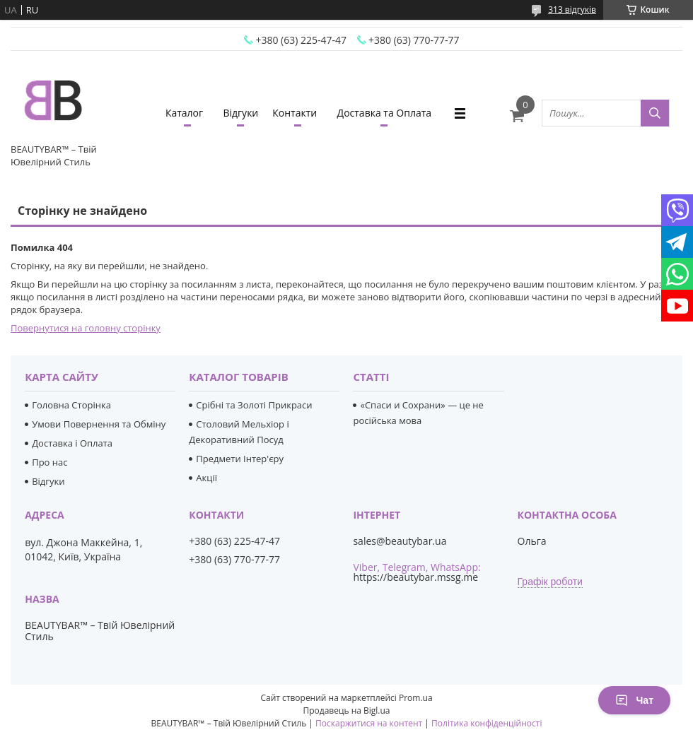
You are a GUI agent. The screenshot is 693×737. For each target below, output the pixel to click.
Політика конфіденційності (486, 723)
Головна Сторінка (71, 405)
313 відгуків (572, 10)
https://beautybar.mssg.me (415, 577)
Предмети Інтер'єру (240, 458)
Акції (206, 477)
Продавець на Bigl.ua (346, 710)
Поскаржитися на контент (368, 723)
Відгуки (240, 112)
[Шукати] (655, 113)
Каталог (184, 112)
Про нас (49, 462)
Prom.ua (416, 698)
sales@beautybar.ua (399, 541)
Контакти (294, 112)
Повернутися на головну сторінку (86, 328)
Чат (634, 700)
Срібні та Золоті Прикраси (254, 405)
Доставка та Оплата (384, 112)
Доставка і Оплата (72, 443)
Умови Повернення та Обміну (98, 424)
